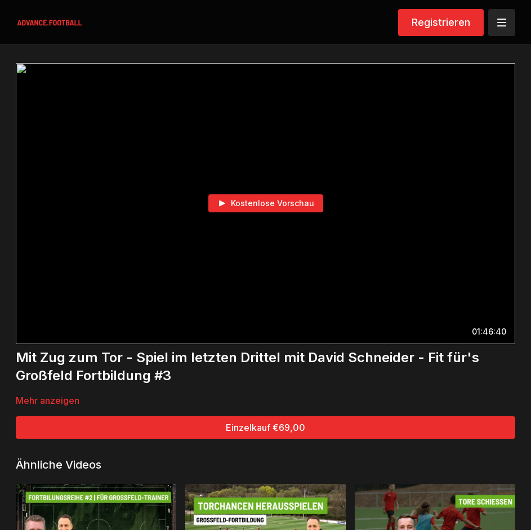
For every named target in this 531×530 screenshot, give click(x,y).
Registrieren (441, 22)
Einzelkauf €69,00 (265, 427)
